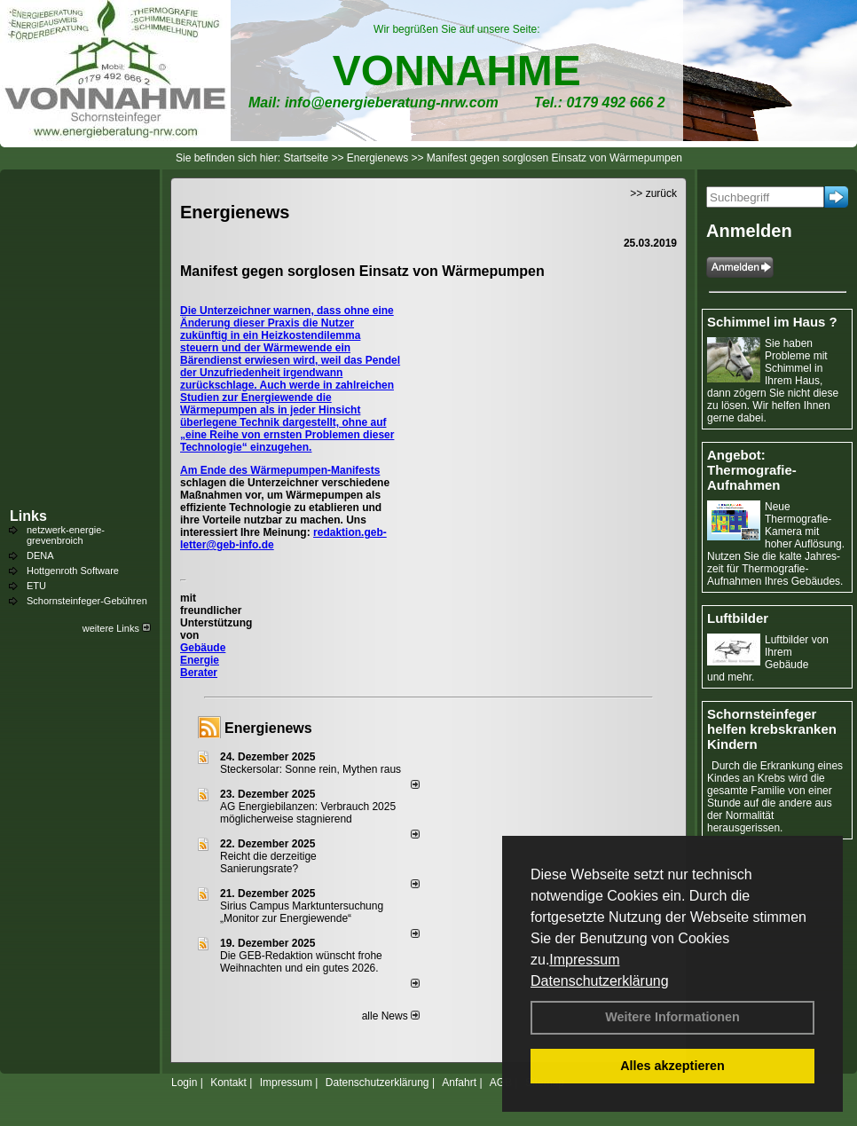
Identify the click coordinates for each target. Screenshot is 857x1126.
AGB (501, 1082)
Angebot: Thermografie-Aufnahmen (752, 469)
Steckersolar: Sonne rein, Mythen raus (310, 769)
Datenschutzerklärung (600, 980)
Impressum (584, 959)
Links (28, 516)
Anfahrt (459, 1082)
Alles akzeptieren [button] (672, 1066)
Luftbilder (737, 618)
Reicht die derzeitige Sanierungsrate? (268, 862)
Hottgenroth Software (73, 570)
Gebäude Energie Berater (202, 660)
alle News (391, 1016)
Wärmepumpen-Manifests (315, 470)
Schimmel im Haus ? (772, 321)
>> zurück (653, 193)
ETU (36, 585)
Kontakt (228, 1082)
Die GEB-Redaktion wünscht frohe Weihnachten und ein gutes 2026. (301, 961)
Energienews (268, 728)
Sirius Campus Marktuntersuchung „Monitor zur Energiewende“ (301, 912)
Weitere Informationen (672, 1017)
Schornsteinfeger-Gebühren (87, 600)
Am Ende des (215, 470)
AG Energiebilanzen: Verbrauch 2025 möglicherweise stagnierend (308, 812)
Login (184, 1082)
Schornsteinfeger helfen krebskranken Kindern (772, 729)
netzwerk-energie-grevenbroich (66, 535)
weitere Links (117, 628)
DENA (40, 555)
